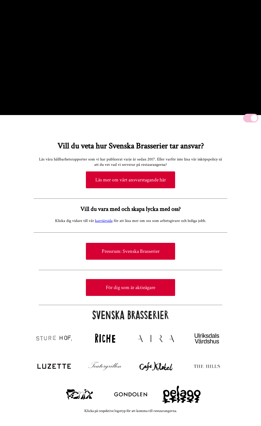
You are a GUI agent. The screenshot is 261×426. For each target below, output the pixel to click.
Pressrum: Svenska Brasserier (131, 251)
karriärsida (104, 220)
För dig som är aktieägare (130, 287)
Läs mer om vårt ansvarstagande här (130, 180)
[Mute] (250, 118)
